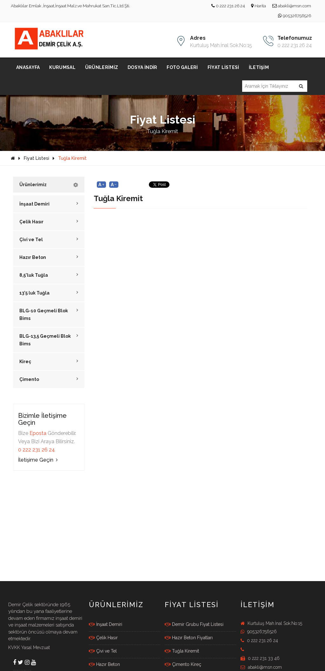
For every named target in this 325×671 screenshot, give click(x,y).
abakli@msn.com (291, 5)
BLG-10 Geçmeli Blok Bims (48, 314)
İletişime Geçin (38, 460)
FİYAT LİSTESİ (192, 604)
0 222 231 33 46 (260, 658)
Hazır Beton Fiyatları (189, 637)
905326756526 (294, 15)
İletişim (259, 67)
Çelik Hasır (48, 221)
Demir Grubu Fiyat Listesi (194, 624)
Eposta (38, 433)
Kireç (48, 361)
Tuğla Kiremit (72, 158)
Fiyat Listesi (223, 67)
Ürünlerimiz (101, 67)
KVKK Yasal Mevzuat (29, 647)
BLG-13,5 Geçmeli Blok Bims (48, 339)
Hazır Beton (48, 257)
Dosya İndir (142, 67)
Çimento (48, 379)
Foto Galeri (182, 67)
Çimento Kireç (183, 664)
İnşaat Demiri (48, 204)
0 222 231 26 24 (228, 5)
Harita (258, 5)
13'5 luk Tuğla (48, 292)
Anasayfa (28, 67)
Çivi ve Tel (48, 239)
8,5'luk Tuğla (48, 275)
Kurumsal (62, 67)
